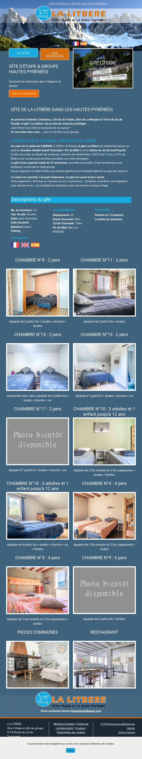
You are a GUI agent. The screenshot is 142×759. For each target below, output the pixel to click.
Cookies (80, 728)
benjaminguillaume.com (86, 711)
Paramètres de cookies (71, 732)
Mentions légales (64, 724)
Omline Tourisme (126, 732)
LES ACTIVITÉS (55, 54)
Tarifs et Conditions (24, 93)
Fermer (71, 750)
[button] (77, 68)
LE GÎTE (23, 52)
